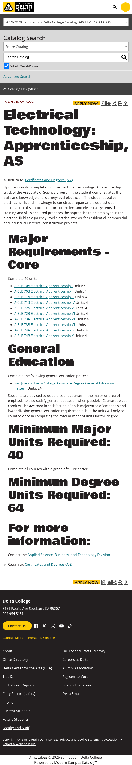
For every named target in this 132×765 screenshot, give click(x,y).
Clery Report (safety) (19, 693)
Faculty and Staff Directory (83, 651)
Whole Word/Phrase (24, 66)
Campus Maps (13, 638)
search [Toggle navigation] (114, 7)
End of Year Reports (19, 685)
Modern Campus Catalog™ (75, 762)
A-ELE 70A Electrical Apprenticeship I (43, 285)
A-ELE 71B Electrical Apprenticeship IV (44, 302)
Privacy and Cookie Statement (81, 739)
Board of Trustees (76, 685)
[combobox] (66, 22)
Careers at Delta (75, 659)
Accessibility (113, 739)
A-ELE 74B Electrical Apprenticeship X (44, 335)
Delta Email (71, 693)
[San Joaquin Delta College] (56, 7)
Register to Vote (75, 676)
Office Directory (15, 659)
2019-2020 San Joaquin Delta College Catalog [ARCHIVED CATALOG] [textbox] (58, 22)
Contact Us (17, 625)
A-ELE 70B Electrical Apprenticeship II (44, 291)
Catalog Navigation (23, 88)
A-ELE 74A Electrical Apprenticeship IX (44, 330)
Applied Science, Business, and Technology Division (69, 554)
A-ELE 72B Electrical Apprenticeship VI (44, 313)
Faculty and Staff (16, 728)
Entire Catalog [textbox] (16, 46)
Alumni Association (77, 668)
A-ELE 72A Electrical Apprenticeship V (44, 308)
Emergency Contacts (41, 638)
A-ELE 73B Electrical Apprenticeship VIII (45, 324)
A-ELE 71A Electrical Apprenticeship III (44, 297)
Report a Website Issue (19, 744)
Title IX (8, 676)
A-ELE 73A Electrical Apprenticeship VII (45, 319)
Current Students (17, 710)
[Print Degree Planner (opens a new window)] (103, 103)
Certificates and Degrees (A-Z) (49, 180)
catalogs (41, 757)
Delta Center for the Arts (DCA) (27, 668)
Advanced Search (17, 76)
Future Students (16, 719)
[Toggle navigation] (125, 7)
